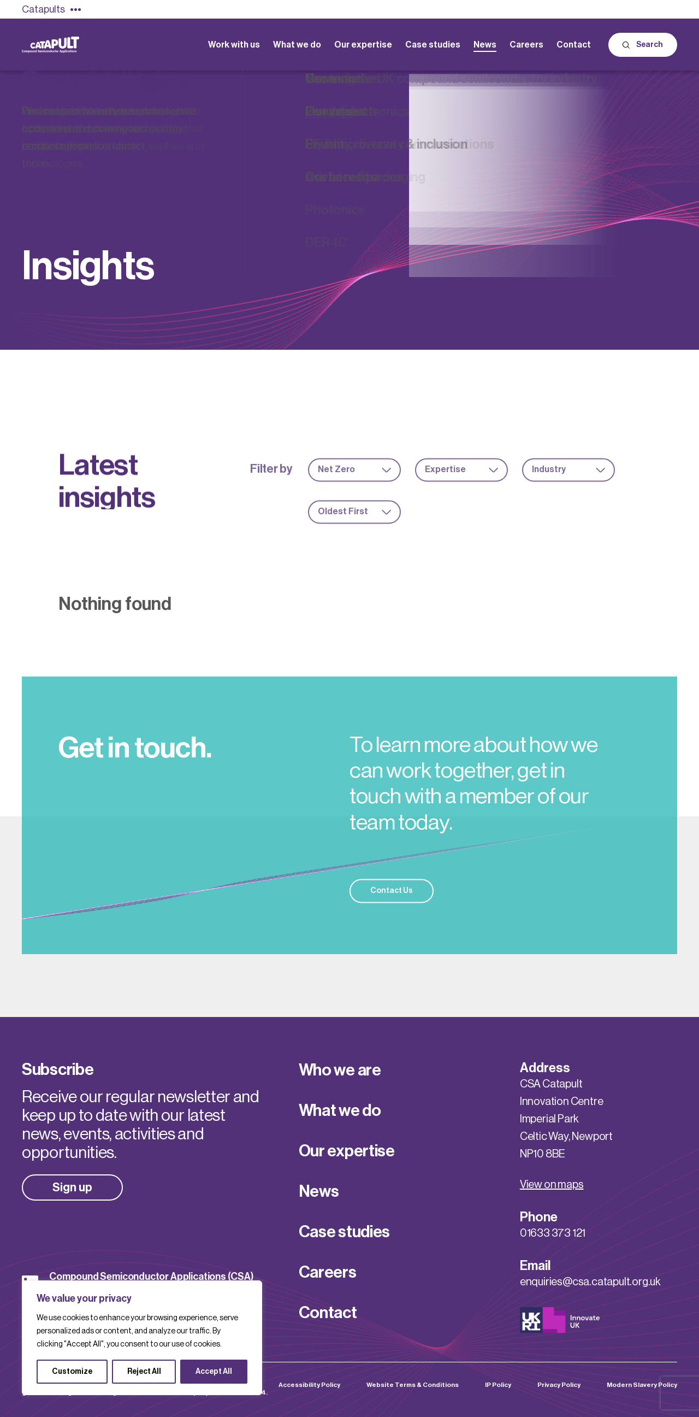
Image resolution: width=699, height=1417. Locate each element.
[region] (142, 1337)
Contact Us (391, 906)
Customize (72, 1371)
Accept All (214, 1371)
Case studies (344, 1232)
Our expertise (347, 1151)
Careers (328, 1272)
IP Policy (498, 1384)
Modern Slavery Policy (642, 1384)
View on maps (552, 1184)
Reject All (144, 1371)
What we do (340, 1110)
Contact (328, 1312)
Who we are (340, 1070)
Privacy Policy (558, 1384)
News (319, 1191)
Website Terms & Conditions (412, 1384)
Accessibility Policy (309, 1384)
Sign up (72, 1187)
